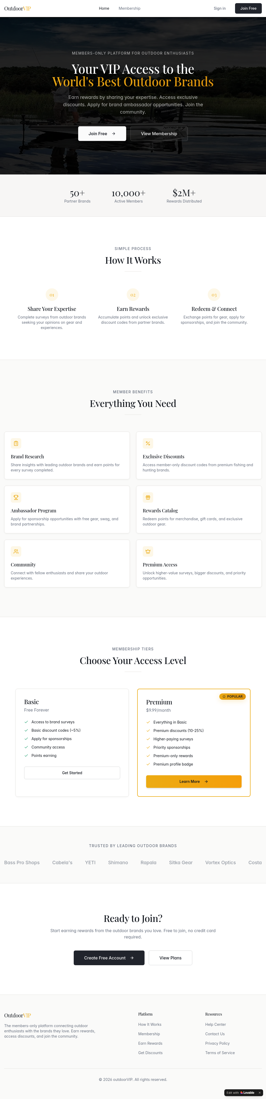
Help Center (215, 1024)
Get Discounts (150, 1052)
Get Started (72, 773)
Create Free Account (109, 957)
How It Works (149, 1024)
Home (104, 8)
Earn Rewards (150, 1043)
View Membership (159, 134)
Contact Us (215, 1034)
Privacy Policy (217, 1043)
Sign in (220, 8)
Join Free (248, 8)
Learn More (193, 781)
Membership (130, 8)
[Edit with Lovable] (240, 1093)
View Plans (170, 957)
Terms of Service (220, 1052)
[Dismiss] (260, 1093)
